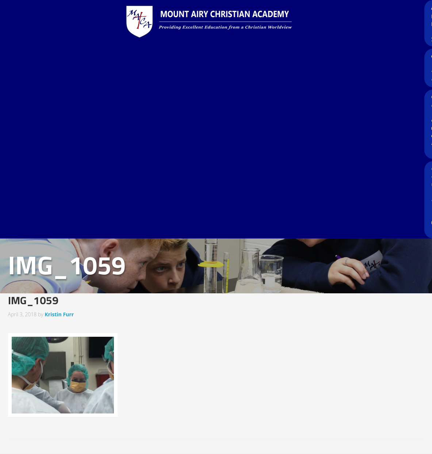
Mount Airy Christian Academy (218, 22)
